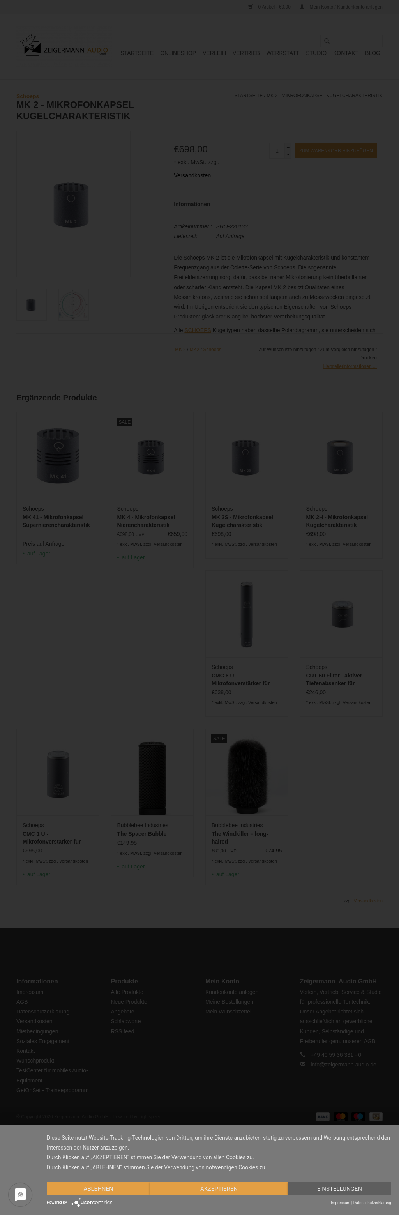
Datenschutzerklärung (372, 1203)
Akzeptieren (219, 1188)
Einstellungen (339, 1188)
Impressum (340, 1203)
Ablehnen (98, 1188)
